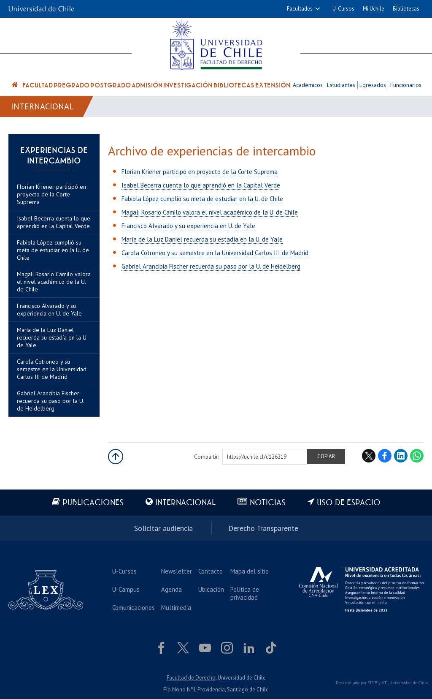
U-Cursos (343, 8)
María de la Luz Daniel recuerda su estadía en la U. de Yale (52, 337)
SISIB (372, 682)
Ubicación (211, 589)
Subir (115, 456)
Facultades (300, 8)
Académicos (308, 85)
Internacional (42, 106)
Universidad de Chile (408, 682)
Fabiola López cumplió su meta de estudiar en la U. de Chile (53, 250)
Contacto (210, 571)
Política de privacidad (244, 593)
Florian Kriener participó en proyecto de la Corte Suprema (51, 194)
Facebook (384, 455)
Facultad (37, 85)
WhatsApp (417, 455)
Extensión (272, 85)
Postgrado (110, 85)
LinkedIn (401, 456)
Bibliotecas (406, 8)
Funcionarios (405, 85)
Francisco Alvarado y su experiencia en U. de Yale (49, 309)
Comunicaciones (133, 608)
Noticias (268, 503)
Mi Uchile (373, 8)
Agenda (171, 589)
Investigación (187, 85)
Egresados (372, 85)
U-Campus (126, 589)
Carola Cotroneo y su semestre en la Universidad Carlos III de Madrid (51, 369)
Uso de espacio (349, 503)
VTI (385, 682)
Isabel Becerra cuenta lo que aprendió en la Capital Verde (53, 222)
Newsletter (176, 571)
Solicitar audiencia (163, 528)
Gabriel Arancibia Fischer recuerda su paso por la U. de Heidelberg (50, 400)
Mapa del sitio (249, 571)
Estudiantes (341, 85)
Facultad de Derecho (191, 677)
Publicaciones (93, 503)
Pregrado (71, 85)
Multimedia (176, 608)
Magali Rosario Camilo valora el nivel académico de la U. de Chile (54, 281)
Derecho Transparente (263, 528)
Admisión (147, 85)
